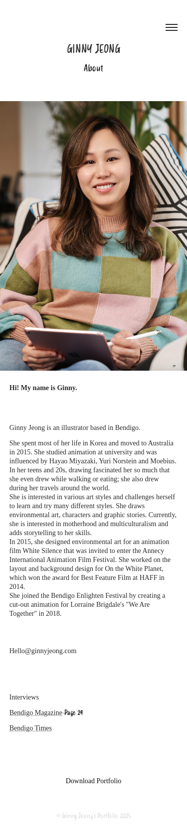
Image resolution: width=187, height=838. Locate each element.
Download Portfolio (94, 781)
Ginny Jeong (93, 49)
